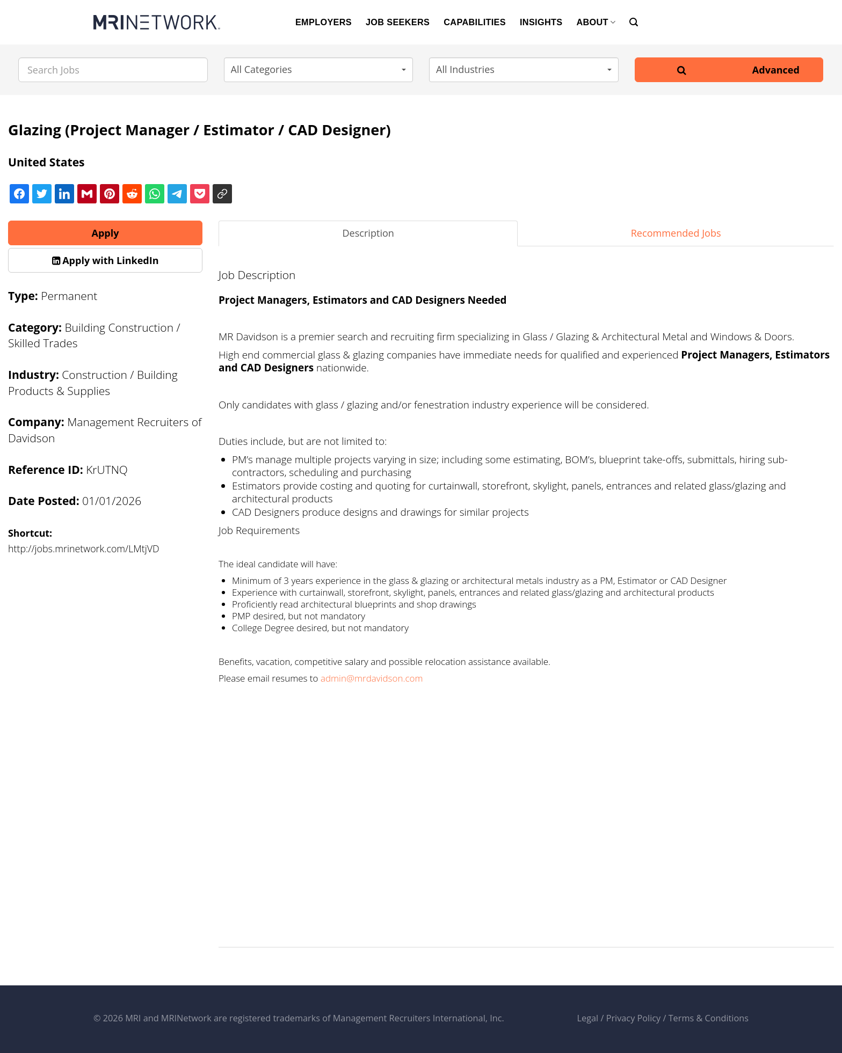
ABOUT (595, 22)
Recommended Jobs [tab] (676, 232)
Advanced (776, 69)
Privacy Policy (633, 1018)
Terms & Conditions (709, 1018)
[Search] (633, 22)
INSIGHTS (541, 22)
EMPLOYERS (323, 22)
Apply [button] (105, 232)
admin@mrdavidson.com (372, 678)
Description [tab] (368, 232)
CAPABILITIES (475, 22)
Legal (588, 1018)
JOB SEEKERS (398, 22)
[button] (318, 69)
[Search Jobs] (113, 69)
